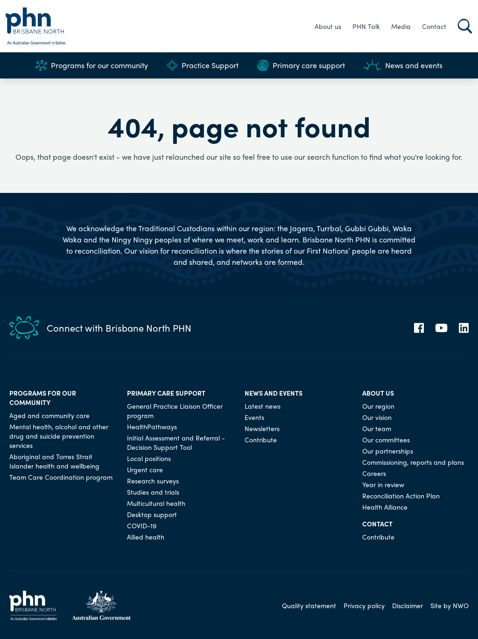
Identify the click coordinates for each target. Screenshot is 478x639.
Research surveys (153, 480)
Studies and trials (153, 492)
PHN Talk (366, 26)
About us (328, 26)
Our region (378, 406)
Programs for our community (91, 65)
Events (254, 417)
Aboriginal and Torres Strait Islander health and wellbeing (54, 461)
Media (401, 26)
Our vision (377, 417)
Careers (374, 473)
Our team (376, 428)
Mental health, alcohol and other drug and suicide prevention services (58, 436)
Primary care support (301, 65)
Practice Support (203, 65)
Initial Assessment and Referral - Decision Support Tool (176, 442)
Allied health (145, 536)
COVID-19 (141, 525)
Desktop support (152, 514)
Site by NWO (449, 605)
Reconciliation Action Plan (401, 495)
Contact (434, 26)
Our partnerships (387, 450)
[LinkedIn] (464, 328)
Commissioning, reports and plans (413, 462)
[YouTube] (441, 328)
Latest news (263, 406)
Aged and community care (49, 415)
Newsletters (262, 428)
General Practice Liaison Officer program (175, 410)
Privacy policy (364, 605)
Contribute (261, 439)
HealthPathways (152, 426)
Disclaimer (407, 605)
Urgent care (145, 469)
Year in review (383, 484)
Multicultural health (156, 503)
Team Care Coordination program (60, 477)
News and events (403, 65)
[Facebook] (419, 328)
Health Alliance (385, 506)
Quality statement (309, 605)
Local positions (149, 458)
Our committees (386, 439)
